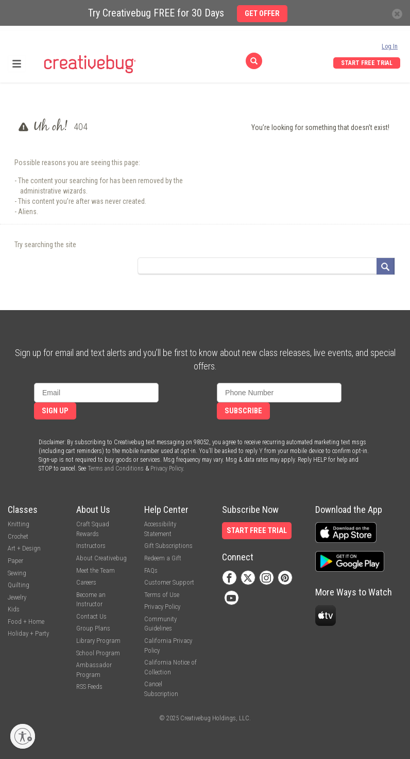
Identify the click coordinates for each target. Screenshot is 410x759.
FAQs (151, 570)
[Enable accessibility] (22, 736)
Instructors (91, 546)
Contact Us (91, 616)
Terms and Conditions (116, 468)
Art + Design (24, 548)
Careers (86, 582)
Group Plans (93, 628)
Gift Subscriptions (168, 546)
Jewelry (17, 597)
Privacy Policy (166, 468)
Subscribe (243, 411)
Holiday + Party (28, 633)
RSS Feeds (89, 686)
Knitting (18, 524)
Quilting (18, 585)
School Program (98, 653)
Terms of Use (161, 595)
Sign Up (55, 411)
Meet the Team (95, 570)
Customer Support (169, 582)
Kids (14, 609)
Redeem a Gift (162, 558)
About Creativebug (101, 558)
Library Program (98, 640)
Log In (390, 46)
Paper (15, 560)
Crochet (18, 536)
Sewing (17, 573)
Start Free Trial (366, 63)
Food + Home (26, 621)
